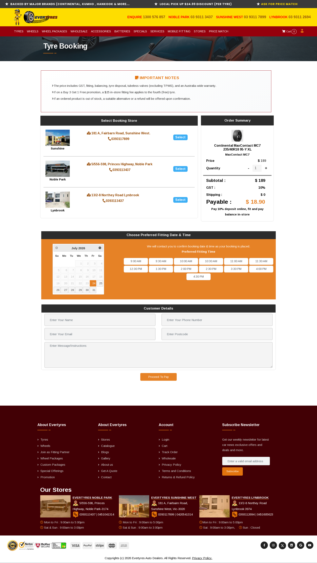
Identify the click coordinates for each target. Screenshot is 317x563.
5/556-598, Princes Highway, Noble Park (119, 164)
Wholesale (79, 31)
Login (165, 439)
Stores (200, 31)
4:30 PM (198, 276)
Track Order (170, 452)
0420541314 (184, 514)
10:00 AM (186, 261)
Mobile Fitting (179, 31)
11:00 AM (236, 261)
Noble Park (179, 17)
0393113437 (119, 170)
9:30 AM (161, 261)
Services (157, 31)
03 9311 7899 (255, 17)
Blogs (105, 452)
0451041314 (106, 514)
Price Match (218, 31)
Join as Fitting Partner (55, 452)
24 (93, 283)
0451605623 (265, 514)
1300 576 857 (154, 17)
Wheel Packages (54, 31)
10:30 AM (211, 261)
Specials (140, 31)
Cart (289, 31)
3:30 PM (236, 268)
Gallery (105, 458)
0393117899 (118, 139)
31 (93, 290)
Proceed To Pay (158, 377)
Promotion (47, 477)
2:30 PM (211, 268)
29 (80, 290)
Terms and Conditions (176, 471)
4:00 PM (261, 268)
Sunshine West (230, 17)
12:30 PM (136, 268)
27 (65, 290)
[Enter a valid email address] (246, 461)
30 (87, 290)
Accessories (101, 31)
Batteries (122, 31)
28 (72, 290)
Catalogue (108, 445)
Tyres (18, 31)
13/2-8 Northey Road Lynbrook (113, 195)
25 (100, 283)
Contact (106, 477)
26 (57, 290)
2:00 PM (186, 268)
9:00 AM (136, 261)
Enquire (135, 17)
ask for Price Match (288, 4)
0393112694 (243, 514)
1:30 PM (161, 268)
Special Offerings (51, 471)
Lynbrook (278, 17)
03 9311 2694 (299, 17)
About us (107, 464)
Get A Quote (109, 471)
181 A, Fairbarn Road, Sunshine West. (118, 133)
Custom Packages (52, 464)
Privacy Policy (171, 464)
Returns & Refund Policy (178, 477)
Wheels (32, 31)
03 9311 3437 (201, 17)
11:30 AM (261, 261)
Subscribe (232, 471)
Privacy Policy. (202, 558)
